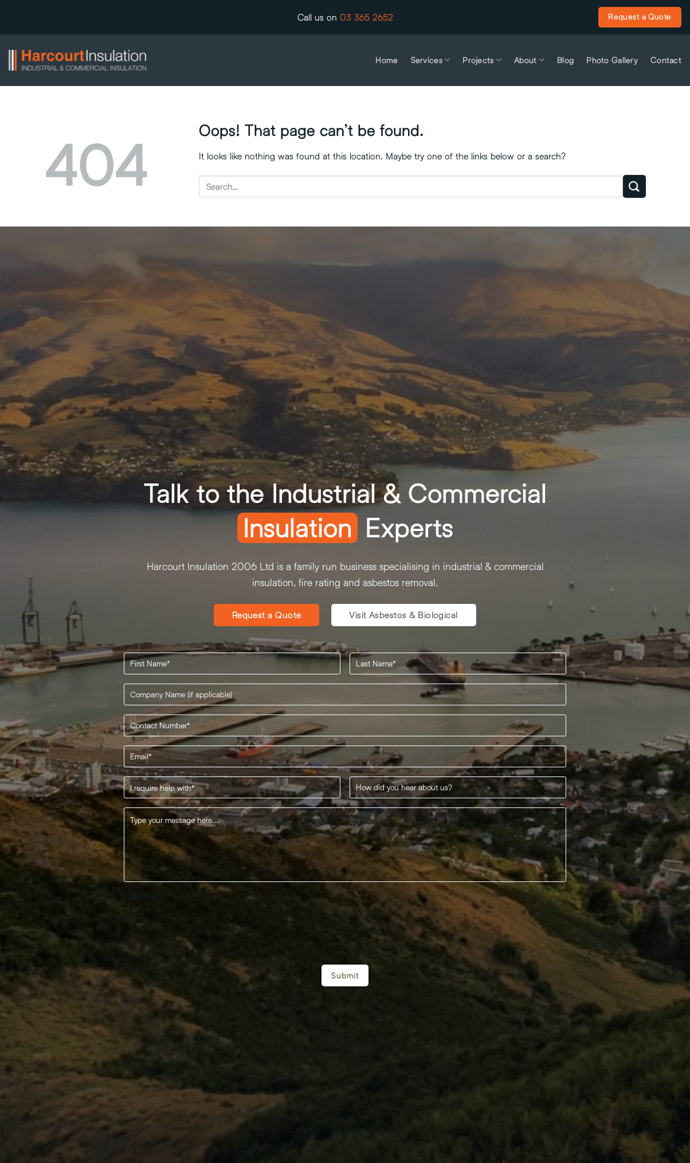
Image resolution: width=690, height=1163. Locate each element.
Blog (565, 60)
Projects (481, 59)
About (529, 59)
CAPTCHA (140, 896)
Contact (665, 60)
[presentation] (211, 928)
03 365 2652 (366, 16)
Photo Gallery (612, 60)
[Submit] (634, 186)
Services (430, 59)
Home (386, 60)
